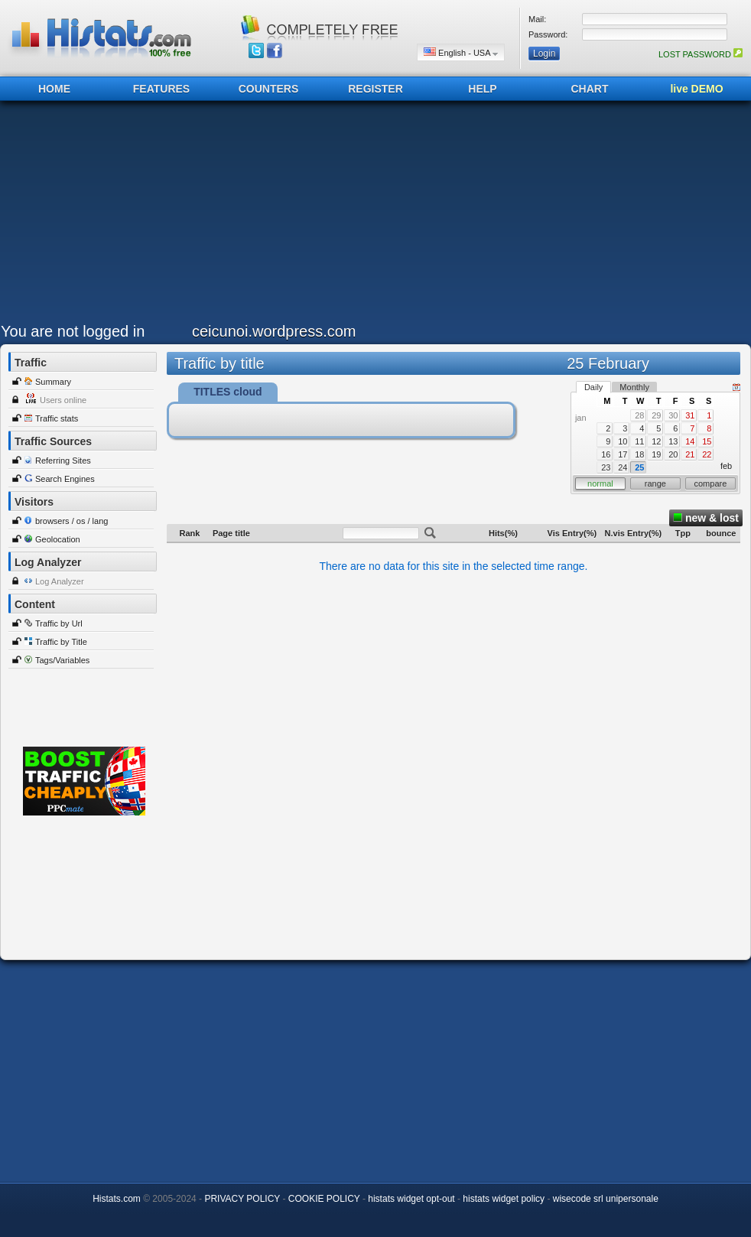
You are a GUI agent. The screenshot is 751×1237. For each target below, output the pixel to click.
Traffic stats (56, 418)
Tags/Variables (62, 660)
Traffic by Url (59, 623)
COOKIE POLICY (324, 1198)
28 (639, 415)
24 (622, 467)
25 (639, 467)
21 (689, 454)
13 (673, 441)
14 (689, 441)
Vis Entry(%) (572, 533)
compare (710, 483)
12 (656, 441)
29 (656, 415)
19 (656, 454)
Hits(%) (503, 533)
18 (639, 454)
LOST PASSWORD (700, 54)
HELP (482, 89)
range (655, 483)
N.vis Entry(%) (633, 533)
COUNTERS (269, 89)
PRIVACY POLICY (242, 1198)
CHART (590, 89)
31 (689, 415)
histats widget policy (504, 1198)
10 (622, 441)
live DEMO (696, 89)
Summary (53, 381)
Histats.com (117, 1198)
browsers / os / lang (71, 521)
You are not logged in (73, 331)
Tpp (683, 533)
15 (706, 441)
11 (639, 441)
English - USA (461, 52)
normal (600, 483)
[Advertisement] (243, 216)
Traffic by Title (61, 641)
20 (673, 454)
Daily (593, 387)
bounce (721, 533)
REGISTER (375, 89)
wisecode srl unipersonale (605, 1198)
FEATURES (161, 89)
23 (605, 467)
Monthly (634, 387)
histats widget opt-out (411, 1198)
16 (605, 454)
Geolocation (57, 539)
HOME (54, 89)
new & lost (706, 518)
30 (673, 415)
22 (706, 454)
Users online (63, 400)
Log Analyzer (59, 581)
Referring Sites (63, 460)
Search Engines (65, 478)
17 (622, 454)
